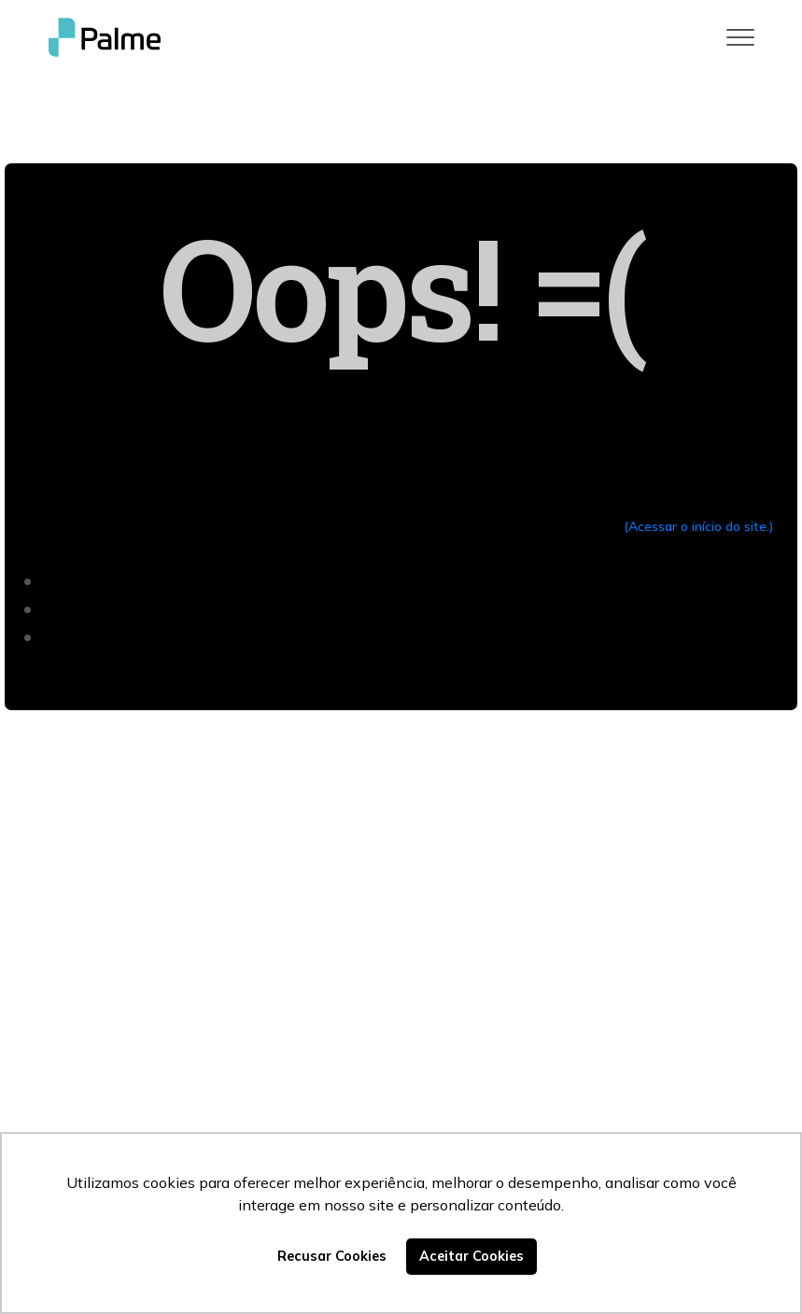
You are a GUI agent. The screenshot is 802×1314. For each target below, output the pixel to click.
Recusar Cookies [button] (332, 1256)
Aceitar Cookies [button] (471, 1256)
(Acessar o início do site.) (698, 526)
